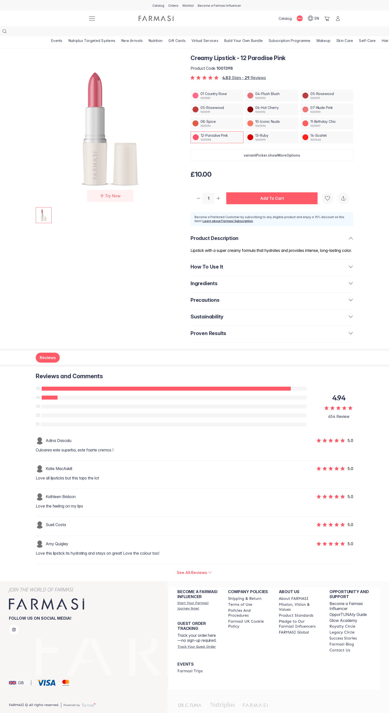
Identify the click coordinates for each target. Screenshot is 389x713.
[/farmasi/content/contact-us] (339, 640)
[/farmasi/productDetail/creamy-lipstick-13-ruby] (271, 127)
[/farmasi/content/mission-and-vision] (300, 598)
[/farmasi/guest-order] (196, 637)
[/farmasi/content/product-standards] (296, 606)
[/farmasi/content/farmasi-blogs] (341, 634)
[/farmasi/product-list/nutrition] (155, 32)
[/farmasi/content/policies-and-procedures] (249, 604)
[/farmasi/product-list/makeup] (324, 32)
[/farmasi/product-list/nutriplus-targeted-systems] (92, 32)
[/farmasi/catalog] (158, 5)
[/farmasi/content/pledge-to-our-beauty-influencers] (300, 614)
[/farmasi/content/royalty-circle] (342, 616)
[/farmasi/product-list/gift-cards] (177, 32)
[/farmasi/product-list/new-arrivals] (132, 32)
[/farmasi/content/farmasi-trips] (190, 661)
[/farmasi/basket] (327, 18)
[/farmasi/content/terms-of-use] (240, 595)
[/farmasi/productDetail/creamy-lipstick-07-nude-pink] (326, 99)
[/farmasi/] (65, 18)
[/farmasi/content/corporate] (294, 622)
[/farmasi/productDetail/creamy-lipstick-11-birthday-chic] (326, 113)
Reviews (48, 348)
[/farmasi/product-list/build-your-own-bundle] (243, 32)
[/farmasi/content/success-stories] (343, 628)
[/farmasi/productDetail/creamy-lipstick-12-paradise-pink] (217, 127)
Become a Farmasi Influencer (346, 597)
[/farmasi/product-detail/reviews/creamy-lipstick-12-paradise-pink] (194, 563)
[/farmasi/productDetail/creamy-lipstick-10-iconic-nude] (271, 113)
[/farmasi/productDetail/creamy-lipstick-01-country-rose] (217, 86)
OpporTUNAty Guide (348, 605)
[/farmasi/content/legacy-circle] (342, 622)
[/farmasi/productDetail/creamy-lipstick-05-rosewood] (326, 86)
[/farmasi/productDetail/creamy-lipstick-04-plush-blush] (271, 86)
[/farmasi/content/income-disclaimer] (249, 614)
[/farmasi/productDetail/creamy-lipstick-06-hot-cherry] (271, 99)
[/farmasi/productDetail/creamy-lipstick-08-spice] (217, 113)
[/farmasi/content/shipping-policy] (244, 589)
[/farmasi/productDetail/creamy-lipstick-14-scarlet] (326, 127)
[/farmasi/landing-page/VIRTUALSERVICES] (205, 32)
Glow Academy (343, 611)
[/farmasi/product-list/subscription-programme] (290, 32)
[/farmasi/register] (173, 5)
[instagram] (14, 620)
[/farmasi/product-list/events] (56, 32)
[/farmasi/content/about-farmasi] (294, 589)
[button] (272, 145)
